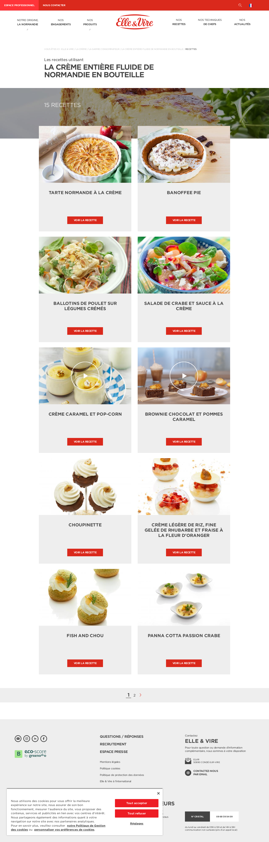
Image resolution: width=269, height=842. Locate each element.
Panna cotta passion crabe (184, 635)
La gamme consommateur (104, 49)
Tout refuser (137, 813)
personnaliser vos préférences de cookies (64, 829)
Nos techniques (210, 22)
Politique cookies (110, 768)
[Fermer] (158, 793)
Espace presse (114, 752)
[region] (85, 811)
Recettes (191, 49)
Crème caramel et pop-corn (85, 414)
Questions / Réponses (121, 737)
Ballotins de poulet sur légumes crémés (85, 306)
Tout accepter (136, 803)
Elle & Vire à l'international (115, 781)
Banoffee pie (184, 192)
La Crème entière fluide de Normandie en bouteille (152, 49)
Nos (61, 23)
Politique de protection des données (122, 775)
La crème (81, 49)
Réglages (137, 823)
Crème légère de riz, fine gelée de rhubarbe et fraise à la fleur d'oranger (184, 530)
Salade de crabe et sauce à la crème (183, 306)
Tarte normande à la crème (85, 192)
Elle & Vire (67, 49)
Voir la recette (85, 220)
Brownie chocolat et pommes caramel (184, 417)
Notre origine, (27, 23)
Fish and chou (85, 635)
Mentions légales (110, 761)
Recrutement (113, 744)
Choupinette (85, 524)
